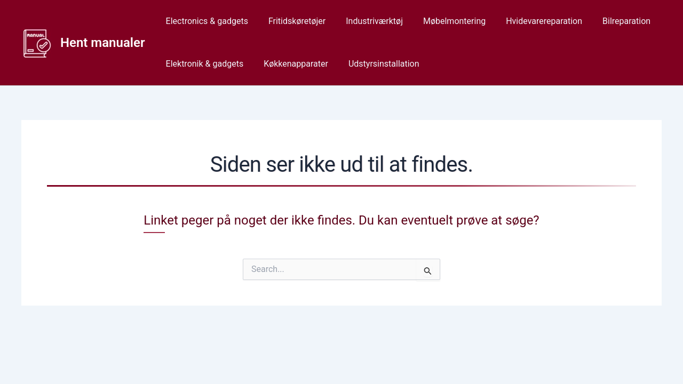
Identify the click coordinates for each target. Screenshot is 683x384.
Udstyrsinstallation (375, 64)
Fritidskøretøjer (292, 21)
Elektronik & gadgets (203, 64)
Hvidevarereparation (529, 21)
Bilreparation (609, 21)
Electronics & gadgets (205, 21)
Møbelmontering (443, 21)
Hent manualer (102, 42)
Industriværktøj (366, 21)
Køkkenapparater (291, 64)
